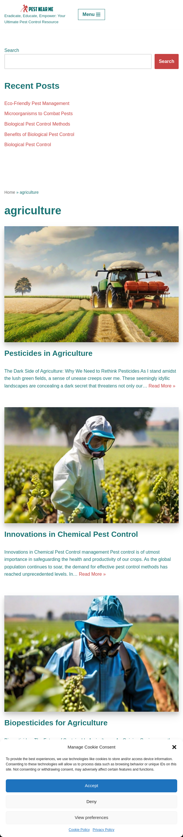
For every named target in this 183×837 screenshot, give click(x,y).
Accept (91, 785)
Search (11, 50)
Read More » (161, 385)
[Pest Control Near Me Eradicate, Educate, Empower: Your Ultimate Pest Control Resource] (36, 14)
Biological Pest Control (27, 144)
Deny (91, 801)
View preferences (91, 817)
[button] (174, 747)
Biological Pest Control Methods (37, 124)
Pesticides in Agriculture (48, 353)
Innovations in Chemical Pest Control (71, 534)
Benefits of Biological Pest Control (39, 134)
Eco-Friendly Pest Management (36, 103)
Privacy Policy (104, 830)
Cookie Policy (79, 830)
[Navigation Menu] (91, 14)
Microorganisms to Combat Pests (38, 113)
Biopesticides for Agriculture (56, 722)
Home (9, 192)
